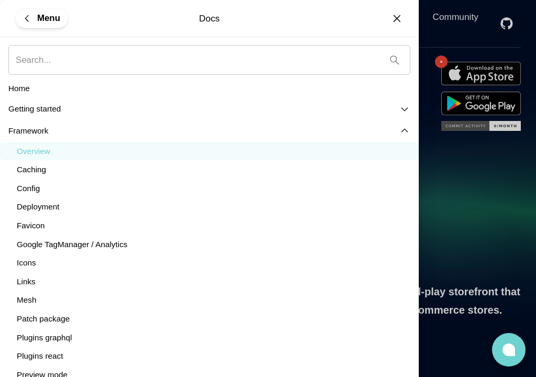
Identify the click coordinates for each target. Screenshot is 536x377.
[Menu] (41, 18)
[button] (509, 350)
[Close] (396, 18)
